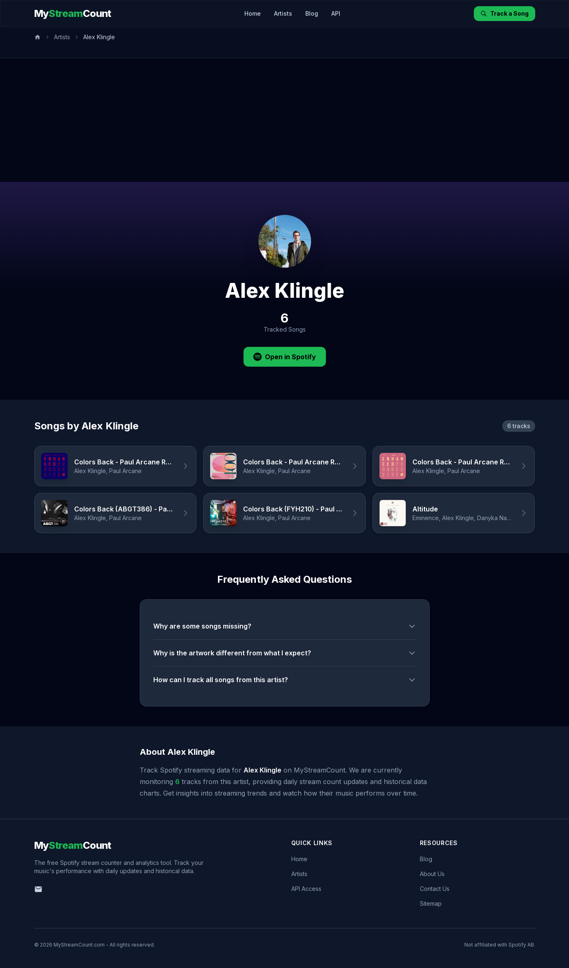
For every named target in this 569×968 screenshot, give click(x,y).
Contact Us (435, 888)
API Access (306, 888)
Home (252, 13)
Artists (283, 13)
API (335, 13)
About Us (432, 873)
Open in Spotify (284, 357)
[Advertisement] (284, 120)
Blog (311, 13)
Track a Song (504, 13)
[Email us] (38, 889)
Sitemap (431, 903)
